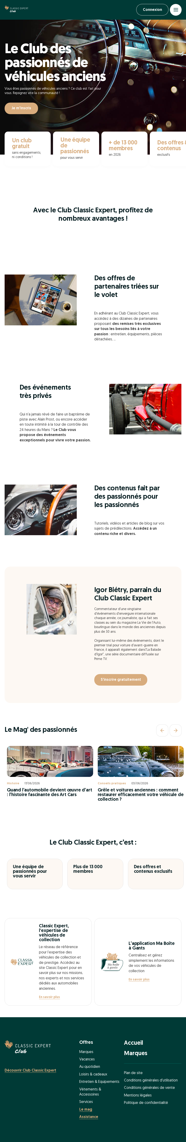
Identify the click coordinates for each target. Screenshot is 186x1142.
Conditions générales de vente (149, 1088)
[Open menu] (175, 10)
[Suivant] (175, 730)
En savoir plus (49, 997)
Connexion (151, 10)
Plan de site (133, 1073)
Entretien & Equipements (99, 1082)
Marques (86, 1052)
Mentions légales (138, 1096)
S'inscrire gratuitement (121, 680)
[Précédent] (162, 730)
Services (86, 1102)
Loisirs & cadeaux (93, 1075)
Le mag (85, 1110)
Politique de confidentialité (146, 1103)
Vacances (87, 1060)
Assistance (88, 1117)
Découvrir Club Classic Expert (30, 1071)
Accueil (133, 1043)
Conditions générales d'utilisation (151, 1081)
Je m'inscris (21, 109)
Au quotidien (89, 1067)
